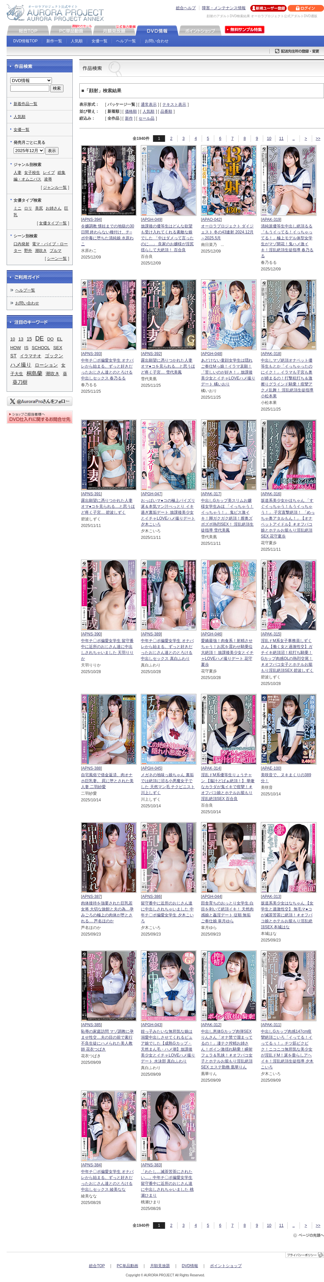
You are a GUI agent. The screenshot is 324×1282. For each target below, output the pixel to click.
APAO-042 (211, 219)
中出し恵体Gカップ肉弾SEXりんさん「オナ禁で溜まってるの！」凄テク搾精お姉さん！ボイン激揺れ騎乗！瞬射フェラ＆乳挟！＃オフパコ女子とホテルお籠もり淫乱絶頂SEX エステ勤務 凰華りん (227, 1049)
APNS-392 (151, 353)
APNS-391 (91, 494)
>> (318, 138)
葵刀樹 (20, 382)
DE (39, 338)
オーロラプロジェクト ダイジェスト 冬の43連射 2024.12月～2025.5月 (227, 232)
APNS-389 (151, 634)
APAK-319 (271, 219)
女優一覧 (99, 41)
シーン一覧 (57, 258)
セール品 (146, 118)
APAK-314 (211, 768)
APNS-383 (151, 1165)
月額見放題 (160, 1265)
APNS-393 (91, 353)
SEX (57, 347)
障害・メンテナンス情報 (224, 8)
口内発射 (21, 244)
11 (281, 138)
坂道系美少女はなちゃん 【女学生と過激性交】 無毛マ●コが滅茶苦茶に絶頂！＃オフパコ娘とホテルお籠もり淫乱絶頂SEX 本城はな (287, 915)
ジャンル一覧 (55, 187)
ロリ (28, 208)
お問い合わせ (157, 41)
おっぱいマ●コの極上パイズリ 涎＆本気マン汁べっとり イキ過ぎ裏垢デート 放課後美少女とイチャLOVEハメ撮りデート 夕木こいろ (168, 512)
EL (59, 339)
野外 (28, 250)
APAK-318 (271, 353)
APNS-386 (151, 896)
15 (29, 338)
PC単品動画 (127, 1265)
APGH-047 (151, 494)
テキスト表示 (174, 104)
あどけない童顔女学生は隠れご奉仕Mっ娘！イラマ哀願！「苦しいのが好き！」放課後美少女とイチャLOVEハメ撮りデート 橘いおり (228, 372)
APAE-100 (271, 768)
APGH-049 (151, 219)
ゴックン (54, 355)
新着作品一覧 (25, 103)
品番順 (166, 111)
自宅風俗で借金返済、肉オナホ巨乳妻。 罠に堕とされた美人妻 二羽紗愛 (107, 781)
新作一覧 (54, 41)
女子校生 (32, 172)
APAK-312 (211, 1024)
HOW (15, 347)
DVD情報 (190, 1265)
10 (269, 138)
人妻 (17, 172)
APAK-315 (271, 634)
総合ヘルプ (186, 8)
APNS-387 (91, 896)
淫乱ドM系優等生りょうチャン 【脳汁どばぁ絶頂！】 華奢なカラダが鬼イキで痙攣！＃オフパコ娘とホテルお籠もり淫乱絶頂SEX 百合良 (228, 787)
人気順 (77, 41)
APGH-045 (151, 768)
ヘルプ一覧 (126, 41)
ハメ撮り (20, 365)
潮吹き (41, 250)
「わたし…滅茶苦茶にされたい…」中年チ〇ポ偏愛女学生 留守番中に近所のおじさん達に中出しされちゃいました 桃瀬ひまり (167, 1183)
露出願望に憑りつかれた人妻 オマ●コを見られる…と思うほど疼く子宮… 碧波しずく (108, 506)
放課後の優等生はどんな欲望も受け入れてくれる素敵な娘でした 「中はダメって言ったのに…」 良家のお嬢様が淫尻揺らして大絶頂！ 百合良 (167, 238)
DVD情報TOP (25, 41)
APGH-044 (211, 896)
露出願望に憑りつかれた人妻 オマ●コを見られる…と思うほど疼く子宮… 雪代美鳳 (168, 366)
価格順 (131, 111)
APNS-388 (91, 768)
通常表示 (149, 104)
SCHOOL (41, 347)
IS (26, 347)
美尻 (39, 208)
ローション (46, 365)
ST (13, 355)
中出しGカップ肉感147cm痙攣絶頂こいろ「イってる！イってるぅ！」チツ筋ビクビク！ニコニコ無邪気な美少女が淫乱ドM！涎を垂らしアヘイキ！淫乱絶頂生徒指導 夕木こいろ (287, 1049)
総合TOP (97, 1265)
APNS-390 (91, 634)
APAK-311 (271, 1024)
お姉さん (53, 208)
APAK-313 (271, 896)
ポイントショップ (226, 1265)
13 (20, 339)
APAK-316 (271, 494)
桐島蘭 (34, 373)
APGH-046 (211, 634)
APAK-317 (211, 494)
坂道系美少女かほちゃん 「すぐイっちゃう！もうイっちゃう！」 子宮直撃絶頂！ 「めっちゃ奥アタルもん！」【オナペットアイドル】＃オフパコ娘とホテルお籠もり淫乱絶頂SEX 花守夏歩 (288, 518)
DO (50, 339)
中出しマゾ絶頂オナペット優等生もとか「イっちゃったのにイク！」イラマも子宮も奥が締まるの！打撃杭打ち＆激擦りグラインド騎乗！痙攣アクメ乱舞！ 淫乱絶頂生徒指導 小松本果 (287, 378)
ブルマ (55, 250)
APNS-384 (91, 1165)
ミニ (17, 208)
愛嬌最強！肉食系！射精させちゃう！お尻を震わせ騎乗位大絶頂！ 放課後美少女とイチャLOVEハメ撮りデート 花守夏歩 (227, 652)
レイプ (49, 172)
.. (294, 138)
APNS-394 (91, 219)
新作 (129, 118)
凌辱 (48, 179)
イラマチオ (30, 355)
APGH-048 (211, 353)
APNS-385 (91, 1024)
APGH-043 (151, 1024)
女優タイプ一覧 (53, 223)
